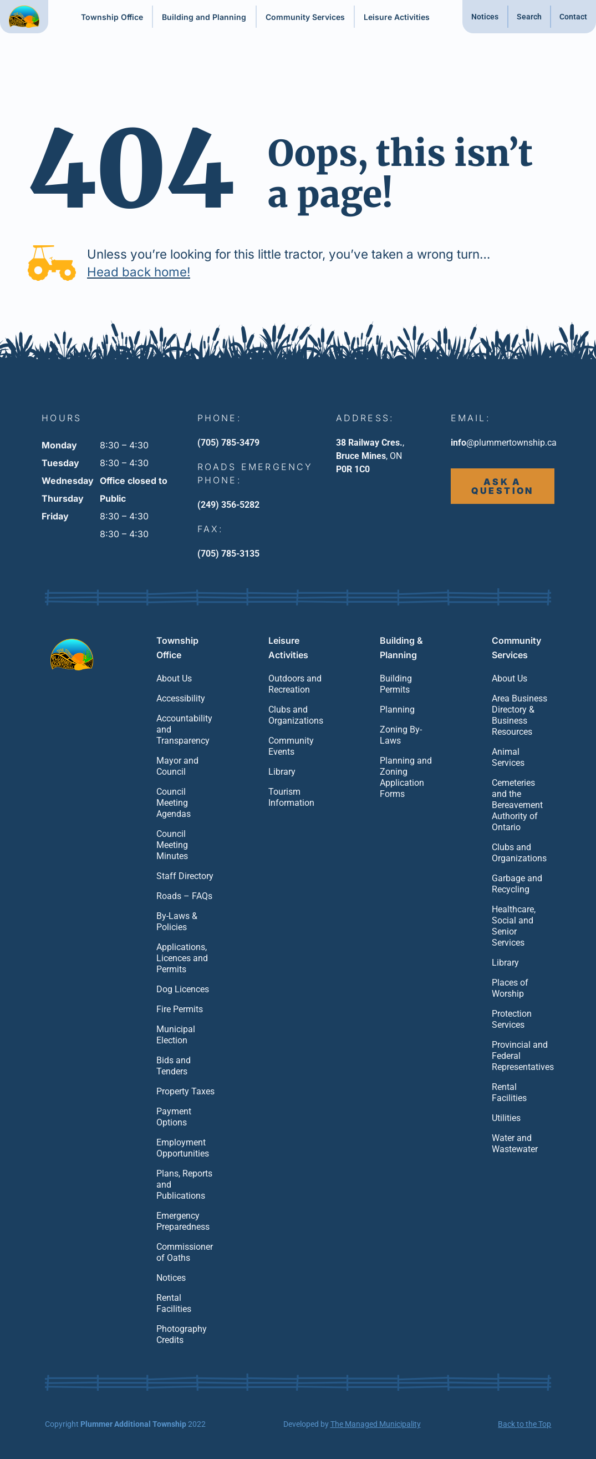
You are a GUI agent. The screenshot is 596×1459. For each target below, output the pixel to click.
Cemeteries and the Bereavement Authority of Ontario (517, 805)
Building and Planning (204, 17)
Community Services (305, 17)
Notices (484, 16)
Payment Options (173, 1117)
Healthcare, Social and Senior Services (514, 926)
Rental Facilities (173, 1303)
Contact (573, 16)
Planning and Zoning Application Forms (406, 777)
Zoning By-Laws (401, 735)
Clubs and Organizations (295, 715)
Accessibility (180, 698)
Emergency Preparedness (183, 1221)
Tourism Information (291, 797)
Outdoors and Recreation (295, 684)
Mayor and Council (177, 766)
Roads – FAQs (184, 896)
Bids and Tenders (173, 1066)
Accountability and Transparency (184, 729)
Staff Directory (184, 876)
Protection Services (512, 1019)
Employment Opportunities (182, 1148)
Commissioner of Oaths (184, 1252)
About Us (174, 678)
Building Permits (396, 684)
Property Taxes (185, 1091)
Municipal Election (175, 1035)
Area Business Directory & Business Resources (519, 715)
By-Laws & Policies (176, 921)
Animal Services (508, 757)
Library (282, 771)
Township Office (112, 17)
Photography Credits (181, 1334)
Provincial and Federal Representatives (522, 1055)
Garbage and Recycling (517, 884)
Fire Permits (179, 1009)
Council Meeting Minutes (172, 845)
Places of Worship (510, 988)
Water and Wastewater (515, 1143)
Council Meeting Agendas (173, 802)
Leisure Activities (397, 17)
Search (529, 16)
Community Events (291, 746)
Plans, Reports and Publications (184, 1184)
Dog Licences (182, 989)
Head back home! (138, 271)
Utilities (506, 1118)
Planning (397, 709)
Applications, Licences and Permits (182, 958)
